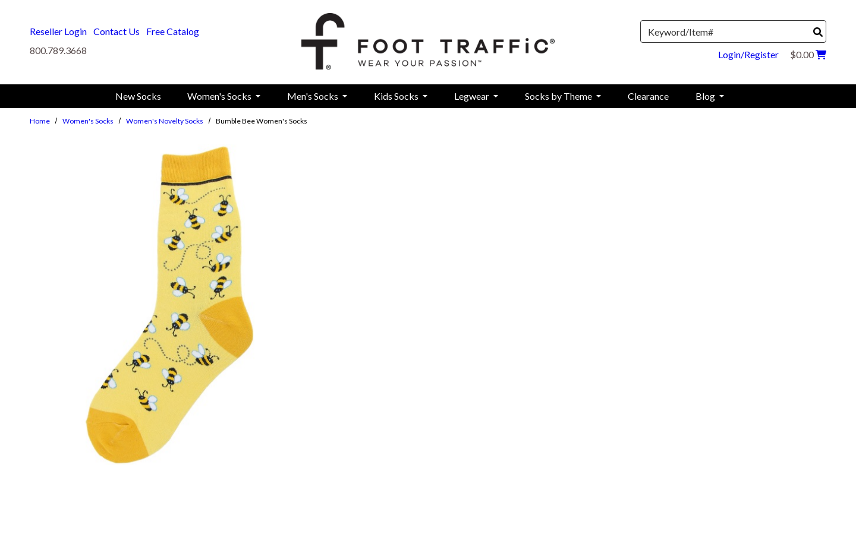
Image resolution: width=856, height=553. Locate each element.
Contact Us (116, 31)
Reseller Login (58, 31)
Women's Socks (88, 120)
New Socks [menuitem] (138, 96)
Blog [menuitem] (706, 96)
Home (40, 120)
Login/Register (748, 54)
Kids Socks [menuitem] (397, 96)
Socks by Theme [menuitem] (559, 96)
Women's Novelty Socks (164, 120)
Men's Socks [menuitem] (313, 96)
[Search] (818, 32)
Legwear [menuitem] (472, 96)
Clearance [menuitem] (648, 96)
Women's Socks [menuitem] (220, 96)
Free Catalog (172, 31)
